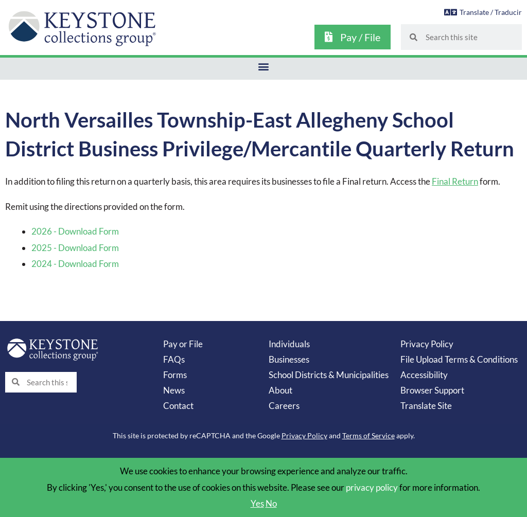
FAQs (174, 359)
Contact (178, 405)
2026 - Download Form (75, 231)
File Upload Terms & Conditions (459, 359)
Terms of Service (368, 435)
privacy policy (372, 487)
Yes (257, 503)
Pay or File (183, 343)
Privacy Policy (426, 343)
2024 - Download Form (75, 263)
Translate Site (426, 405)
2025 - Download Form (75, 247)
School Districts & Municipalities (329, 374)
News (174, 390)
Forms (175, 374)
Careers (284, 405)
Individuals (289, 343)
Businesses (289, 359)
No (271, 503)
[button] (263, 66)
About (280, 390)
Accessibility (424, 374)
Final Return (455, 181)
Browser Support (432, 390)
